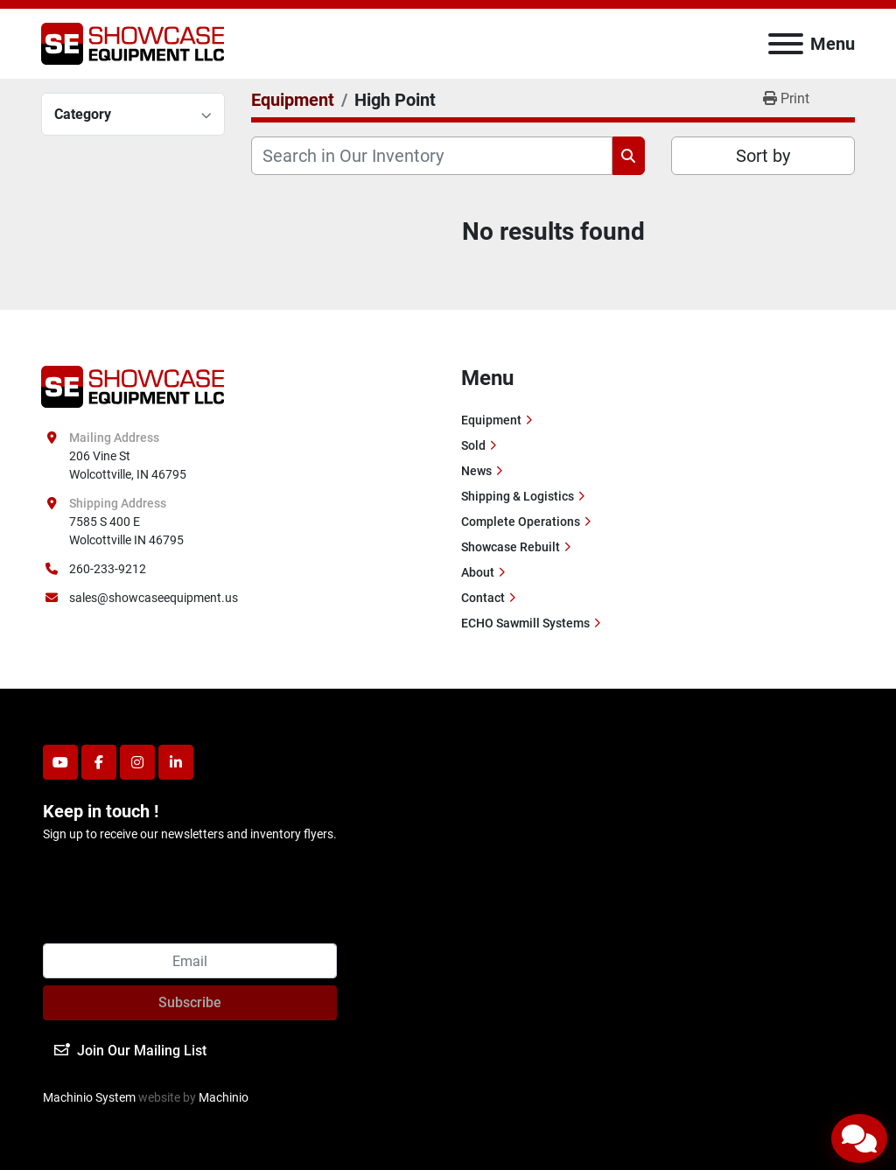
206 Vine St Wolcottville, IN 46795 (127, 465)
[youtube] (60, 762)
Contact (483, 598)
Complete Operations (520, 522)
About (477, 572)
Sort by (763, 155)
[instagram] (137, 762)
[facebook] (98, 762)
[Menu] (785, 43)
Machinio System (89, 1097)
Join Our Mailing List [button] (130, 1050)
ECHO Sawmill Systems (525, 623)
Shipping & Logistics (517, 496)
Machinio (223, 1097)
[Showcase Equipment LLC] (132, 385)
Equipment (491, 420)
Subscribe (189, 1002)
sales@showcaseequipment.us (153, 598)
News (476, 471)
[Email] (190, 960)
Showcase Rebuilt (510, 547)
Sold (473, 445)
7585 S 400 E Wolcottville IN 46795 (126, 531)
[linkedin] (175, 762)
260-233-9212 (107, 569)
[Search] (431, 156)
